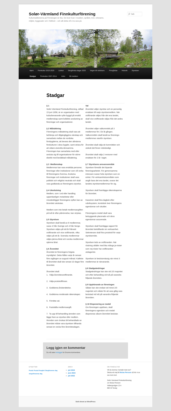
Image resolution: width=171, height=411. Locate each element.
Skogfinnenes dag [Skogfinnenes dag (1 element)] (51, 370)
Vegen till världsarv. (97, 70)
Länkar (61, 70)
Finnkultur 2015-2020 (46, 70)
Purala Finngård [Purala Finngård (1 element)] (39, 370)
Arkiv (63, 76)
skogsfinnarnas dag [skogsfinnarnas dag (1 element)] (35, 373)
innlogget (59, 352)
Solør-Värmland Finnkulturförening (62, 14)
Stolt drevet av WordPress (85, 402)
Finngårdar (113, 70)
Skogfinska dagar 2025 (77, 70)
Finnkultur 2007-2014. (48, 76)
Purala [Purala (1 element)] (31, 370)
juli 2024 (71, 370)
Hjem (32, 70)
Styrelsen (135, 70)
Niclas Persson (125, 372)
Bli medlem (73, 76)
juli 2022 (71, 376)
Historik (124, 70)
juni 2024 (71, 373)
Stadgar (33, 76)
